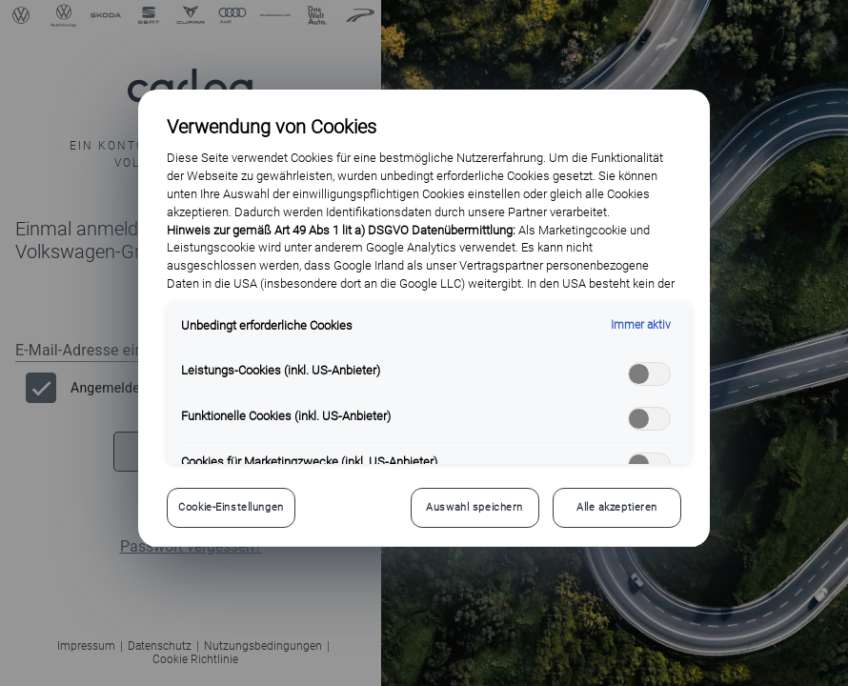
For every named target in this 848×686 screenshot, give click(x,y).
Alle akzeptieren (616, 507)
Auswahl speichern (474, 507)
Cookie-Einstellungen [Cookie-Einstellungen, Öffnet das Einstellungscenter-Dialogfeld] (230, 507)
